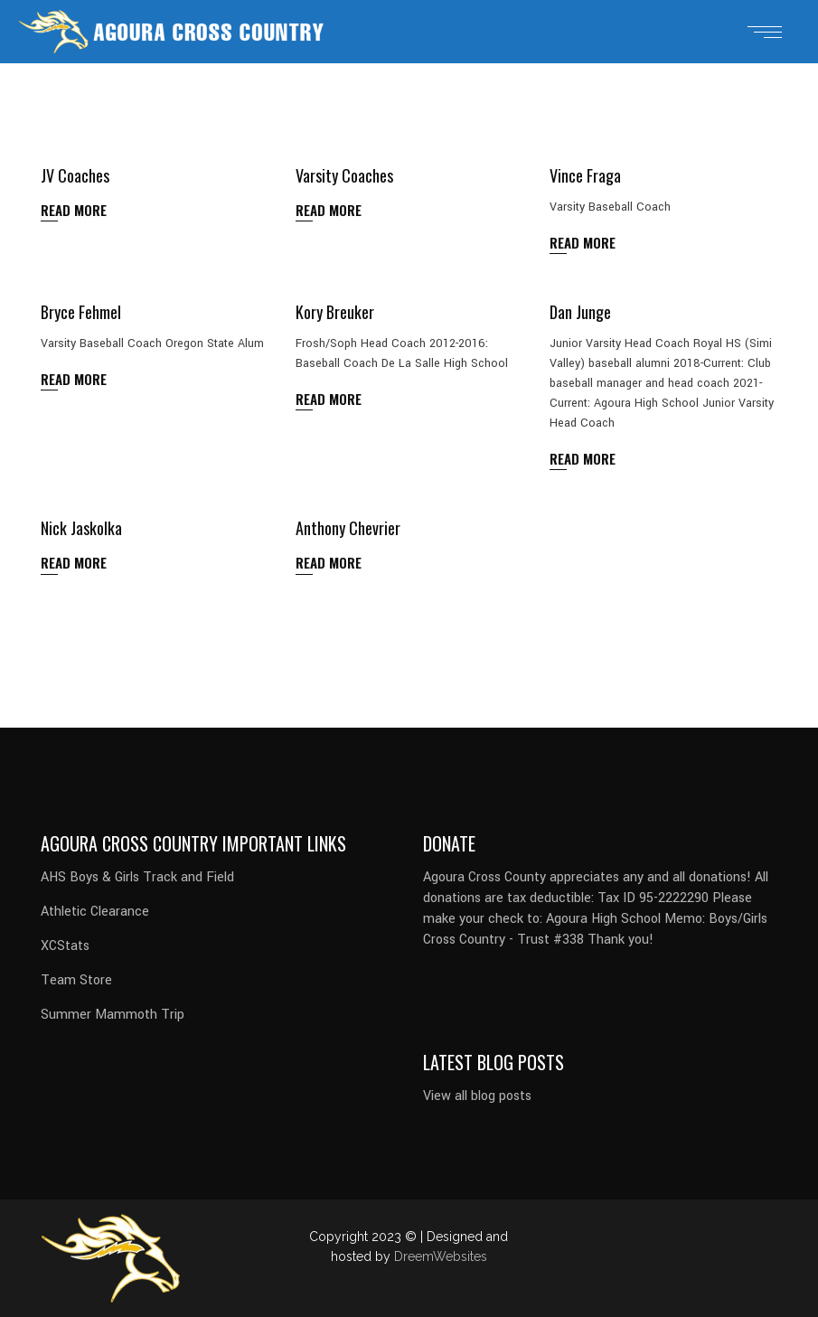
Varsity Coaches (344, 175)
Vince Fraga (585, 175)
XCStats (65, 945)
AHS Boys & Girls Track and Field (137, 877)
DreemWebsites (440, 1256)
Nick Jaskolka (81, 528)
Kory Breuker (335, 312)
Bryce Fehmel (81, 312)
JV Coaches (75, 175)
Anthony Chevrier (348, 528)
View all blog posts (477, 1096)
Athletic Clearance (95, 911)
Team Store (76, 980)
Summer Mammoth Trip (112, 1014)
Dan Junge (580, 312)
